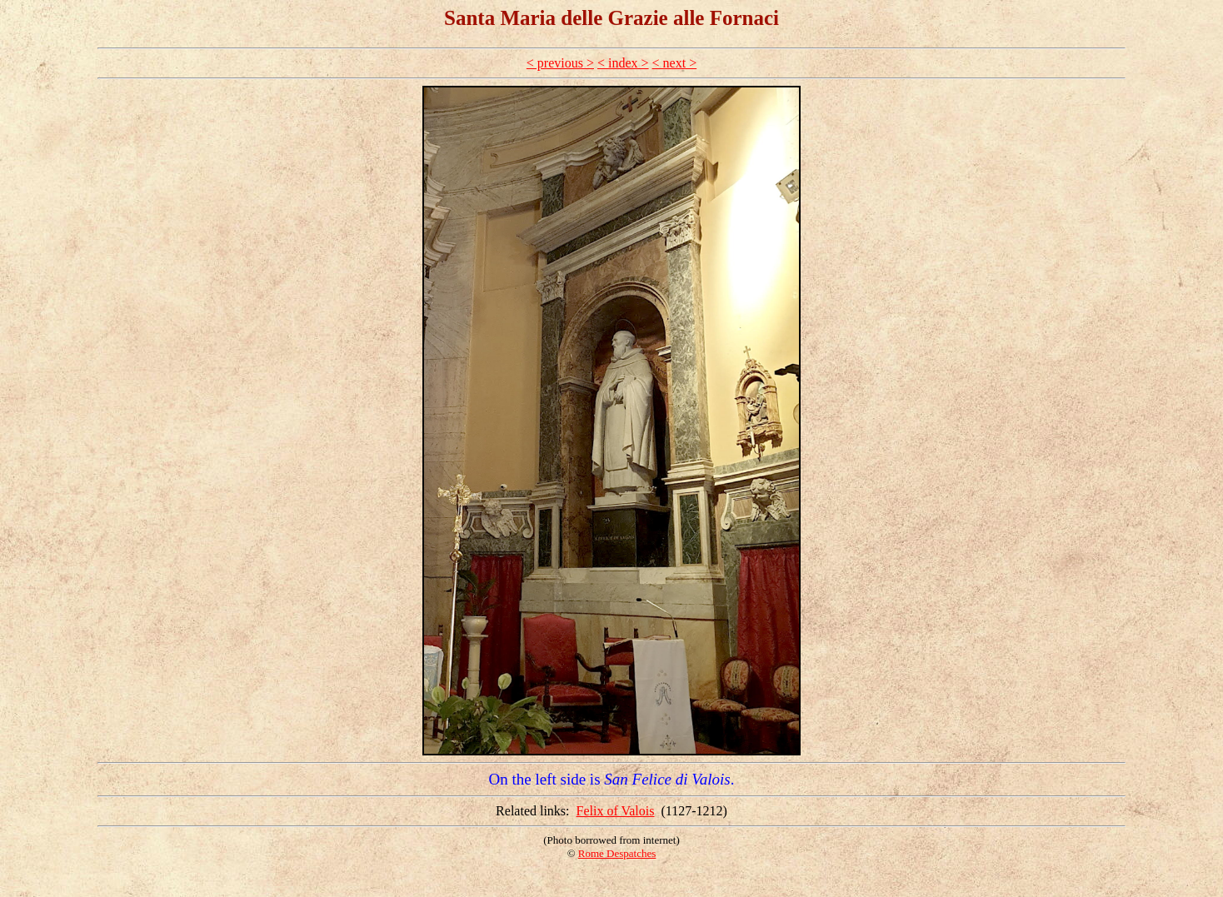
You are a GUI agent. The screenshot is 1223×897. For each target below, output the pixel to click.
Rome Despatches (617, 853)
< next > (674, 63)
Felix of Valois (616, 811)
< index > (623, 63)
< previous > (560, 63)
